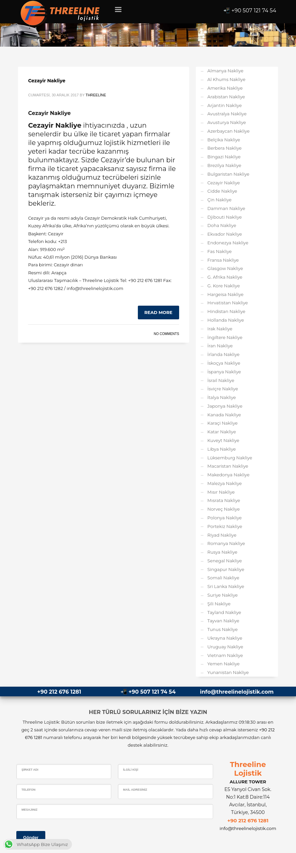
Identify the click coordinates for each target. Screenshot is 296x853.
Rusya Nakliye (222, 552)
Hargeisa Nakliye (225, 294)
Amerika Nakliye (225, 88)
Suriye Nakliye (222, 595)
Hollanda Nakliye (225, 320)
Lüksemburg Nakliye (229, 457)
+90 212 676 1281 (59, 692)
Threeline (96, 95)
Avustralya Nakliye (227, 113)
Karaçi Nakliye (222, 423)
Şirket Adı (29, 769)
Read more (158, 312)
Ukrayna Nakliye (224, 638)
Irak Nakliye (219, 328)
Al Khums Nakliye (226, 79)
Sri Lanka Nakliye (225, 586)
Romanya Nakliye (226, 543)
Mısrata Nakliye (223, 500)
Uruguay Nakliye (225, 646)
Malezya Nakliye (224, 483)
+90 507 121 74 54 (253, 10)
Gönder (30, 837)
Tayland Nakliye (224, 612)
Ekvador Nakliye (224, 234)
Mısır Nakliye (221, 492)
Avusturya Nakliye (226, 122)
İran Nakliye (220, 345)
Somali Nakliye (223, 577)
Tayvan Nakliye (223, 620)
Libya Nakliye (221, 449)
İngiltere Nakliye (224, 337)
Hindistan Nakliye (226, 311)
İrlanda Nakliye (223, 354)
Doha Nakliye (221, 225)
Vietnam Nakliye (225, 655)
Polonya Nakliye (224, 517)
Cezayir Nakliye (46, 81)
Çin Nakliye (219, 199)
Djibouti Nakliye (224, 217)
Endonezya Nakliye (227, 242)
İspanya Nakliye (224, 371)
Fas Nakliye (219, 251)
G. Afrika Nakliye (224, 277)
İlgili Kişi (130, 769)
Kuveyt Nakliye (223, 440)
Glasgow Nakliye (225, 268)
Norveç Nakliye (223, 509)
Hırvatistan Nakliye (227, 302)
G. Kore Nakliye (223, 285)
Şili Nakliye (219, 603)
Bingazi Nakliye (224, 156)
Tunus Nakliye (222, 629)
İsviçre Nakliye (222, 388)
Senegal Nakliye (224, 560)
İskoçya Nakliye (223, 363)
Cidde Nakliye (222, 191)
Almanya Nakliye (225, 70)
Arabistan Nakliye (226, 96)
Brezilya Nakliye (224, 165)
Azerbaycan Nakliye (228, 131)
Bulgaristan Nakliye (228, 174)
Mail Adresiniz (135, 789)
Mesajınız (29, 809)
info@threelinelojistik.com (236, 692)
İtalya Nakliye (221, 397)
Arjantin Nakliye (224, 105)
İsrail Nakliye (220, 380)
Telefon (28, 789)
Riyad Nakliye (221, 535)
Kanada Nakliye (224, 414)
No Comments (166, 334)
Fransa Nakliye (223, 260)
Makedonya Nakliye (228, 474)
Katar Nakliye (221, 431)
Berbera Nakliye (224, 148)
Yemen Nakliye (223, 663)
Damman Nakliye (226, 208)
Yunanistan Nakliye (228, 672)
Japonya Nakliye (224, 406)
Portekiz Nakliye (224, 526)
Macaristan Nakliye (227, 466)
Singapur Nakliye (225, 569)
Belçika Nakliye (223, 139)
